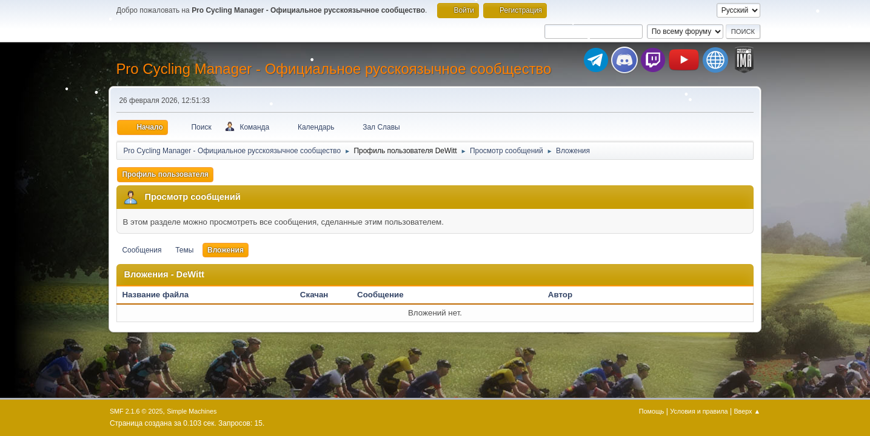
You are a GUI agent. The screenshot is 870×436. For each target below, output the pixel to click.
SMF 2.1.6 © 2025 (136, 411)
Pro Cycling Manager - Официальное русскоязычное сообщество (333, 69)
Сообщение (380, 294)
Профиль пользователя (165, 174)
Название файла (161, 294)
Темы (184, 250)
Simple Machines (191, 411)
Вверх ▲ (747, 411)
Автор (560, 294)
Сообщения (141, 250)
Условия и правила (699, 411)
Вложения (225, 250)
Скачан (314, 294)
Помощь (651, 411)
